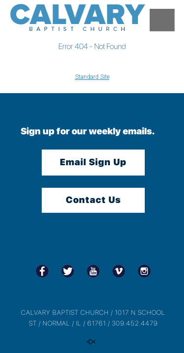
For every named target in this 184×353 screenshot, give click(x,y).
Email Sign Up (93, 162)
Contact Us (93, 199)
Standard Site (92, 77)
